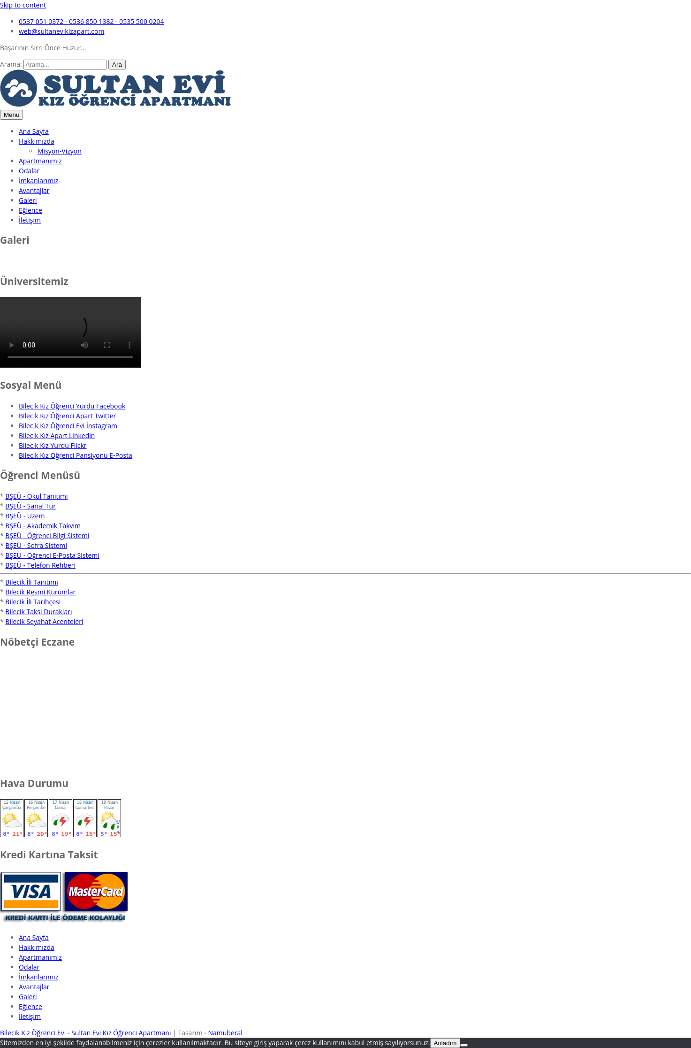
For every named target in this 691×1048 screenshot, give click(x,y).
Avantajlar (34, 190)
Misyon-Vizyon (60, 150)
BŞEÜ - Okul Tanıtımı (36, 496)
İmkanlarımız (38, 180)
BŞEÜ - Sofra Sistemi (36, 545)
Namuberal (225, 1032)
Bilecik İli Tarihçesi (33, 601)
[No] (464, 1045)
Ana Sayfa (34, 131)
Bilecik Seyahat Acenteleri (44, 621)
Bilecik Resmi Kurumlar (40, 591)
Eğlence (30, 210)
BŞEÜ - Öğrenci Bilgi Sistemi (47, 535)
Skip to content (23, 4)
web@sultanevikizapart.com (61, 31)
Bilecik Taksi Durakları (38, 611)
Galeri (28, 200)
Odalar (29, 170)
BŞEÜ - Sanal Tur (30, 505)
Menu (11, 114)
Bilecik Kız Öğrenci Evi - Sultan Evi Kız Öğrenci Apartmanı (85, 1032)
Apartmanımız (40, 160)
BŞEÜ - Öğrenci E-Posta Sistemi (52, 555)
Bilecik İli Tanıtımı (31, 582)
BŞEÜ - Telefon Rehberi (40, 565)
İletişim (30, 220)
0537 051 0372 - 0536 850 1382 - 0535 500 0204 (91, 21)
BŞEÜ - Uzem (25, 515)
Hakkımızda (36, 141)
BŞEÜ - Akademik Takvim (43, 525)
